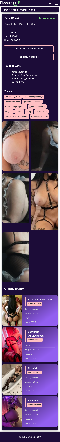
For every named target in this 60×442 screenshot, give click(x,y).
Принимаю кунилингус (33, 97)
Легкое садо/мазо (12, 97)
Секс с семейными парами (16, 116)
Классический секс (39, 116)
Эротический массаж (32, 102)
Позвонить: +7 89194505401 (29, 48)
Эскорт (29, 111)
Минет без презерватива (15, 106)
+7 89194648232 (34, 372)
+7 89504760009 (35, 340)
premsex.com (34, 437)
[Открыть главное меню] (57, 3)
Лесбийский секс (12, 102)
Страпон (19, 111)
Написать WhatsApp (29, 57)
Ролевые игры (41, 111)
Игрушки (8, 111)
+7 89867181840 (34, 405)
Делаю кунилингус (37, 106)
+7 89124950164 (34, 304)
